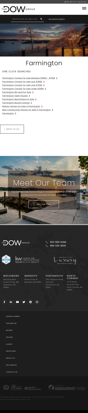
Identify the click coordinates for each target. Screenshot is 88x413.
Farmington (8, 113)
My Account (82, 2)
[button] (41, 19)
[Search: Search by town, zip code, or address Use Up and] (24, 19)
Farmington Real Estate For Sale (18, 99)
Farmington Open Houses (15, 95)
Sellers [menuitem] (9, 337)
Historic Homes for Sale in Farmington (21, 106)
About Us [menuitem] (10, 358)
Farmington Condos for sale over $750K (22, 85)
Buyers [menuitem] (9, 330)
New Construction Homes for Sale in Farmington (26, 110)
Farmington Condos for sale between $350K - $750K (28, 78)
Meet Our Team (43, 204)
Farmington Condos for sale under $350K (23, 88)
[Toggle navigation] (84, 8)
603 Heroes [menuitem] (11, 365)
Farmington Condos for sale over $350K (22, 81)
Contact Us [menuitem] (12, 372)
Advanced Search (57, 19)
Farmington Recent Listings (16, 103)
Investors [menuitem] (11, 351)
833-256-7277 (71, 2)
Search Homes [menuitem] (13, 316)
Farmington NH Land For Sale (16, 92)
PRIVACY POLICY (26, 399)
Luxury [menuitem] (9, 344)
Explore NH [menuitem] (11, 323)
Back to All (13, 129)
